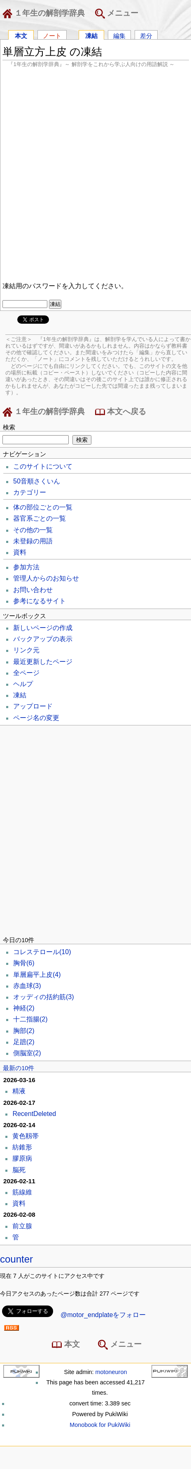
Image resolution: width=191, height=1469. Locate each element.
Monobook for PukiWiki (100, 1425)
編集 (119, 35)
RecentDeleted (34, 1113)
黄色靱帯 (25, 1136)
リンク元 (26, 650)
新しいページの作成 (42, 627)
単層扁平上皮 (37, 974)
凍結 (91, 35)
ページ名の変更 (36, 717)
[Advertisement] (95, 173)
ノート (52, 35)
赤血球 (27, 985)
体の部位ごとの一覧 (42, 507)
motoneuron (111, 1372)
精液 (19, 1091)
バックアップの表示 (42, 638)
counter (16, 1259)
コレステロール (42, 951)
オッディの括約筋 (43, 996)
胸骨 (24, 963)
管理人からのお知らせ (46, 578)
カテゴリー (29, 492)
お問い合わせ (33, 589)
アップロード (33, 706)
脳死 (19, 1169)
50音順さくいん (36, 481)
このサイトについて (42, 466)
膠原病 (22, 1158)
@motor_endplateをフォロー (103, 1314)
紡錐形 (22, 1147)
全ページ (26, 672)
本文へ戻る (120, 412)
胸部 (24, 1030)
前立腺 (22, 1226)
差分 (146, 35)
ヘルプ (23, 683)
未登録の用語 (33, 541)
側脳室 (27, 1053)
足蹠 (24, 1041)
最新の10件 (18, 1068)
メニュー (116, 14)
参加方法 (26, 567)
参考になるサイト (39, 600)
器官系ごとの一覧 (39, 518)
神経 (24, 1008)
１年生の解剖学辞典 (45, 14)
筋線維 (22, 1192)
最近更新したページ (42, 661)
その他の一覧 (33, 529)
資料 (19, 552)
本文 (21, 35)
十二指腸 (30, 1019)
